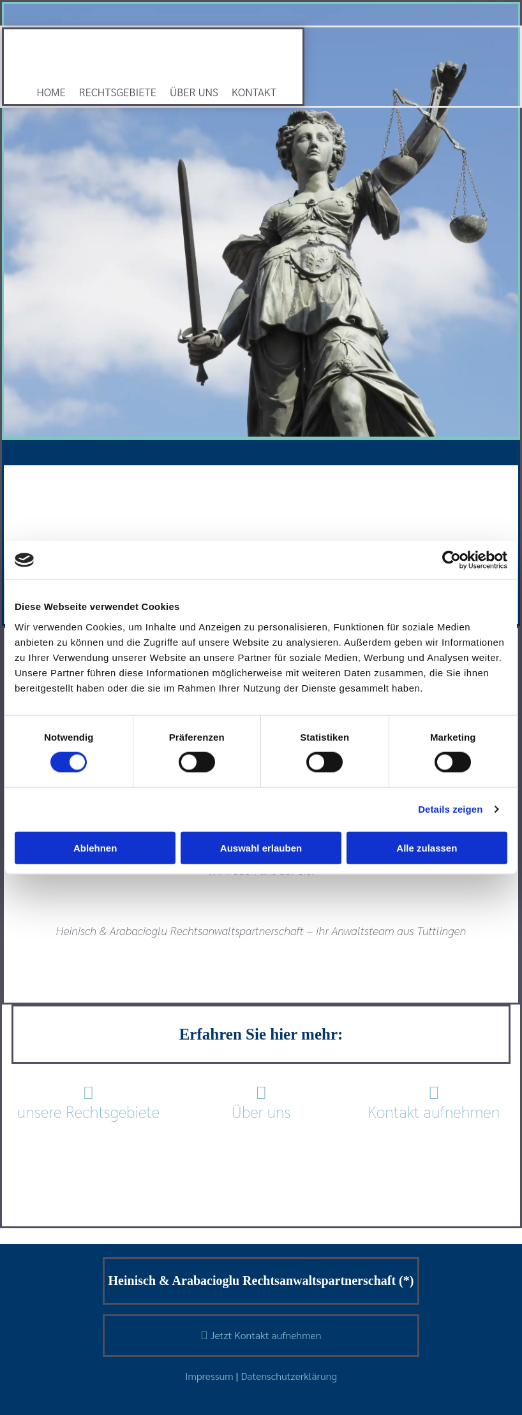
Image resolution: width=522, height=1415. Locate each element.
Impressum (209, 1375)
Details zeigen (450, 809)
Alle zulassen (426, 847)
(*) (406, 1281)
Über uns (194, 92)
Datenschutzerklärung (289, 1375)
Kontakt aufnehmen (434, 1102)
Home (51, 92)
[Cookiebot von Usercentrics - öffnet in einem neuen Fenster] (451, 560)
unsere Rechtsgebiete (88, 1111)
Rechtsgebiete (117, 92)
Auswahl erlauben (261, 847)
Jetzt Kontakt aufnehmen (260, 1335)
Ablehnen (95, 847)
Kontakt (254, 92)
